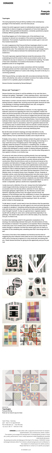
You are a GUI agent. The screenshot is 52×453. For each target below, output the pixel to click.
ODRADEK (8, 3)
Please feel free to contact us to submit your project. (35, 445)
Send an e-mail (18, 426)
